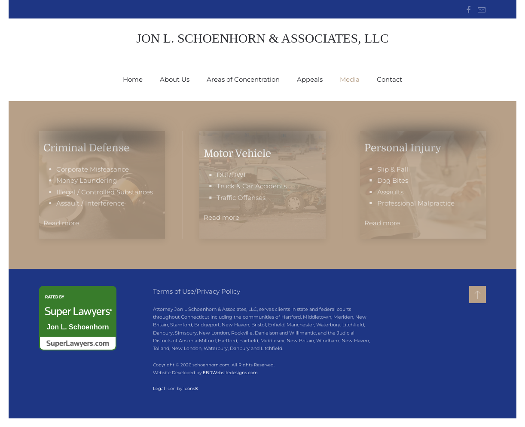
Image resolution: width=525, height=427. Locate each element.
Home (133, 79)
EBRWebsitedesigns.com (229, 372)
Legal (158, 388)
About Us (174, 79)
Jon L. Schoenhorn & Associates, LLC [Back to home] (262, 38)
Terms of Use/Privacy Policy (196, 291)
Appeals (310, 79)
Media (350, 79)
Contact (389, 79)
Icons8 (190, 388)
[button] (477, 294)
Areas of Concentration (243, 79)
